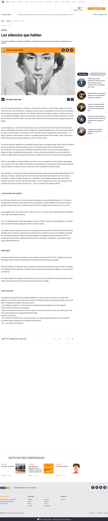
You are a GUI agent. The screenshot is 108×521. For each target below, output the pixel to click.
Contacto (92, 513)
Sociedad (30, 499)
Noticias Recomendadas (26, 458)
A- (72, 99)
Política (29, 503)
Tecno (45, 503)
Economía (30, 505)
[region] (91, 31)
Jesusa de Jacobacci (7, 466)
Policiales (46, 501)
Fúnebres (63, 499)
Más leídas (83, 74)
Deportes (46, 499)
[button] (63, 50)
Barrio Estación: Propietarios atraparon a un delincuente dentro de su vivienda (97, 95)
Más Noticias (47, 505)
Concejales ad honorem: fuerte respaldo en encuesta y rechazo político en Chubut (35, 470)
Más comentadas (98, 74)
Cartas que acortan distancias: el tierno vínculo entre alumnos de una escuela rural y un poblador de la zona (42, 14)
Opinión (4, 30)
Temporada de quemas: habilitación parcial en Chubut (95, 131)
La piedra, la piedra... (62, 466)
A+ (68, 99)
